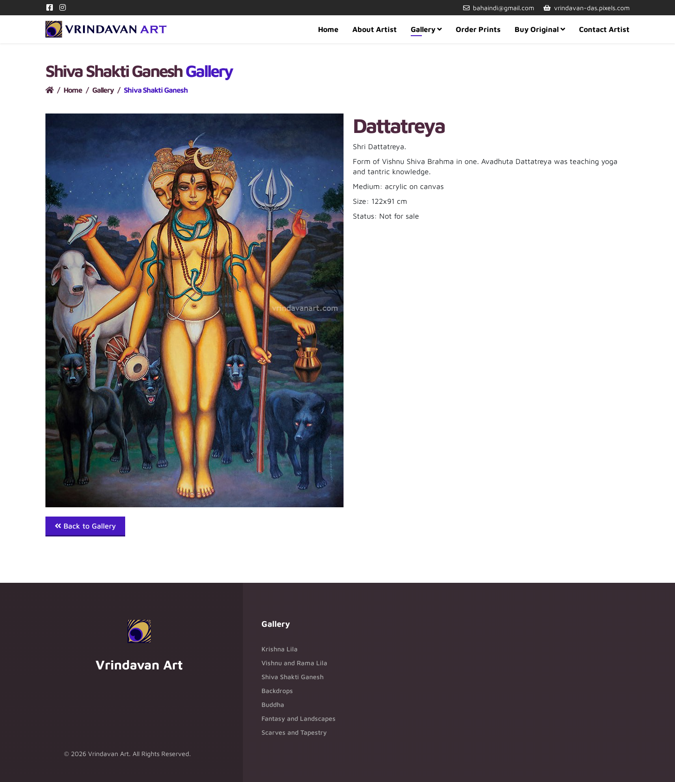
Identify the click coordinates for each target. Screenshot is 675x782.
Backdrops (277, 690)
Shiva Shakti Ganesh (292, 677)
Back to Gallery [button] (85, 526)
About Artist (374, 29)
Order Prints (478, 29)
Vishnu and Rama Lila (294, 663)
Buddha (272, 704)
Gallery (423, 29)
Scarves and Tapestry (294, 732)
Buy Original (537, 29)
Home (328, 29)
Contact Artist (604, 29)
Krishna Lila (279, 649)
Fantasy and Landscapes (298, 718)
